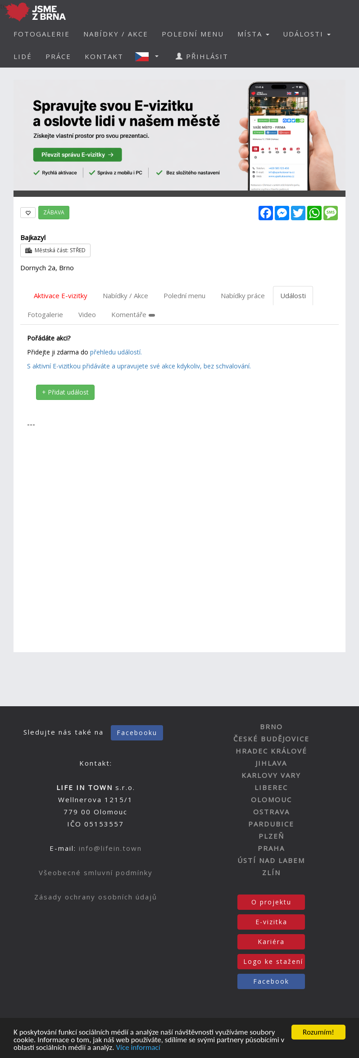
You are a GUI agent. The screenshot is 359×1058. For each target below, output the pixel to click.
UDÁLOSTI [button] (307, 33)
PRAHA (271, 848)
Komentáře (133, 314)
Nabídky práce (243, 295)
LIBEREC (271, 787)
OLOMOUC (271, 799)
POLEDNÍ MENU (193, 33)
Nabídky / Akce (125, 295)
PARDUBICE (271, 823)
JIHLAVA (271, 762)
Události (293, 295)
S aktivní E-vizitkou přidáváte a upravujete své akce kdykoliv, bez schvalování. (139, 366)
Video (87, 314)
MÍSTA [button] (253, 33)
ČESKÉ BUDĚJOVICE (271, 738)
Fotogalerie (45, 314)
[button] (149, 56)
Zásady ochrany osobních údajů (95, 896)
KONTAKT (104, 56)
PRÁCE (58, 56)
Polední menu (184, 295)
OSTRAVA (271, 811)
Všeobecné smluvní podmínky (96, 872)
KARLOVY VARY (271, 775)
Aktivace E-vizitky (60, 295)
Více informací (138, 1048)
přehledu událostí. (116, 352)
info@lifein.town (110, 848)
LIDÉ (23, 56)
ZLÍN (271, 872)
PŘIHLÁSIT (202, 56)
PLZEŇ (271, 835)
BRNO (271, 726)
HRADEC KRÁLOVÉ (271, 750)
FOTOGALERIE (42, 33)
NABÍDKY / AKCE (115, 33)
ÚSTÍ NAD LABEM (271, 860)
